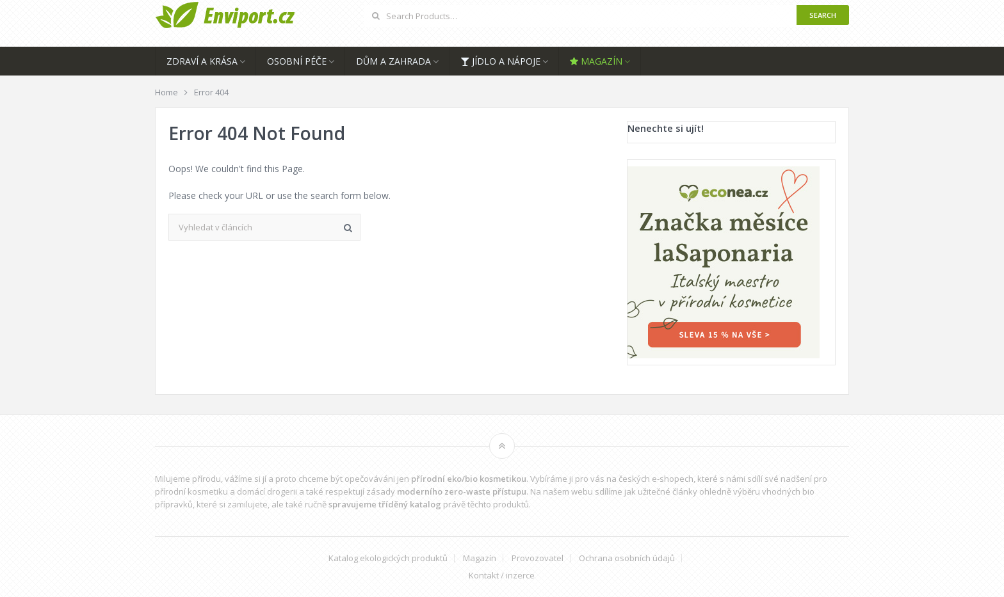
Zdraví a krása (202, 61)
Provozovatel (537, 558)
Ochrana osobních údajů (627, 558)
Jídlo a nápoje (500, 61)
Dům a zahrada (393, 61)
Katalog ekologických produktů (388, 558)
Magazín (596, 61)
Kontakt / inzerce (502, 575)
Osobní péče (297, 61)
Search (822, 15)
